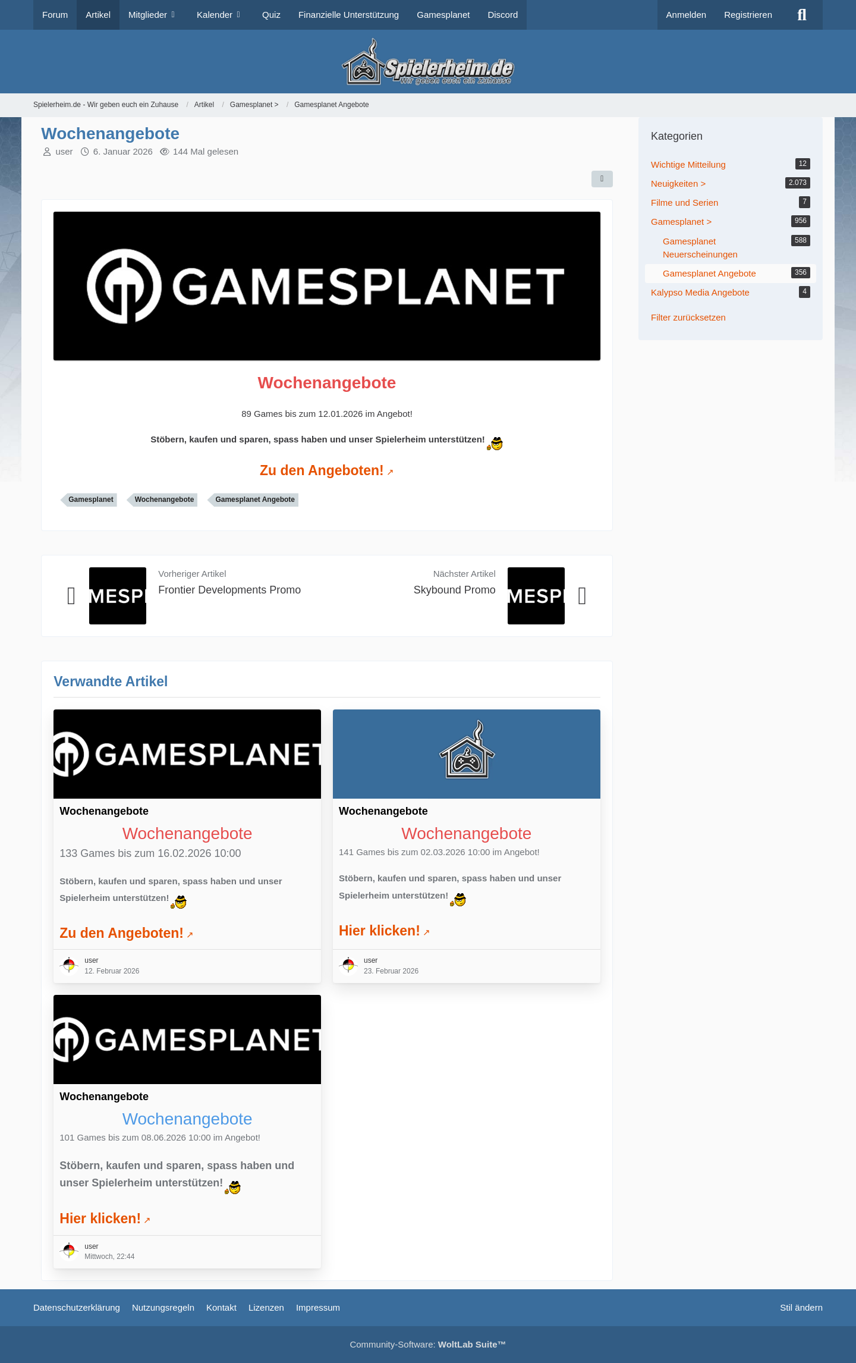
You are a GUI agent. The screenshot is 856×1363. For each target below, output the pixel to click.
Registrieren (748, 15)
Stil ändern (801, 1307)
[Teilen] (602, 179)
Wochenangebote (164, 499)
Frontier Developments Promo (229, 590)
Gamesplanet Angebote (255, 499)
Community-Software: (428, 1344)
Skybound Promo (455, 590)
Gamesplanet (90, 499)
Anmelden (686, 15)
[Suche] (802, 15)
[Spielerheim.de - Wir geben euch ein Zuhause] (427, 61)
